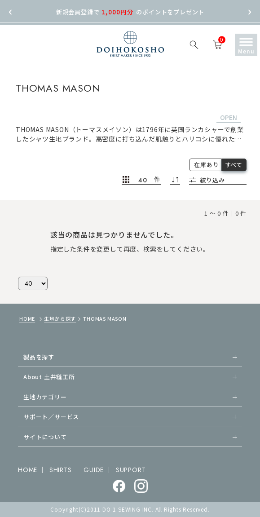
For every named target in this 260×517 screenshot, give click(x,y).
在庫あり (206, 164)
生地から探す (60, 318)
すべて (233, 164)
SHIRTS (60, 469)
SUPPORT (131, 469)
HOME (27, 318)
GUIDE (94, 469)
